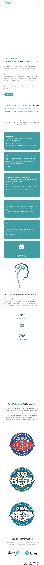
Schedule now (22, 255)
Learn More (9, 94)
